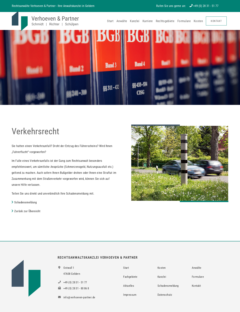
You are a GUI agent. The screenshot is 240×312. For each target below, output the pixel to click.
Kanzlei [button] (134, 21)
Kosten (198, 21)
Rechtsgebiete (165, 21)
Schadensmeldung (25, 202)
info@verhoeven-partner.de (76, 297)
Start (110, 21)
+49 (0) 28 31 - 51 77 (205, 6)
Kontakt (216, 20)
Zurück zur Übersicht (27, 211)
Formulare (184, 21)
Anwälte (121, 21)
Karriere (147, 21)
